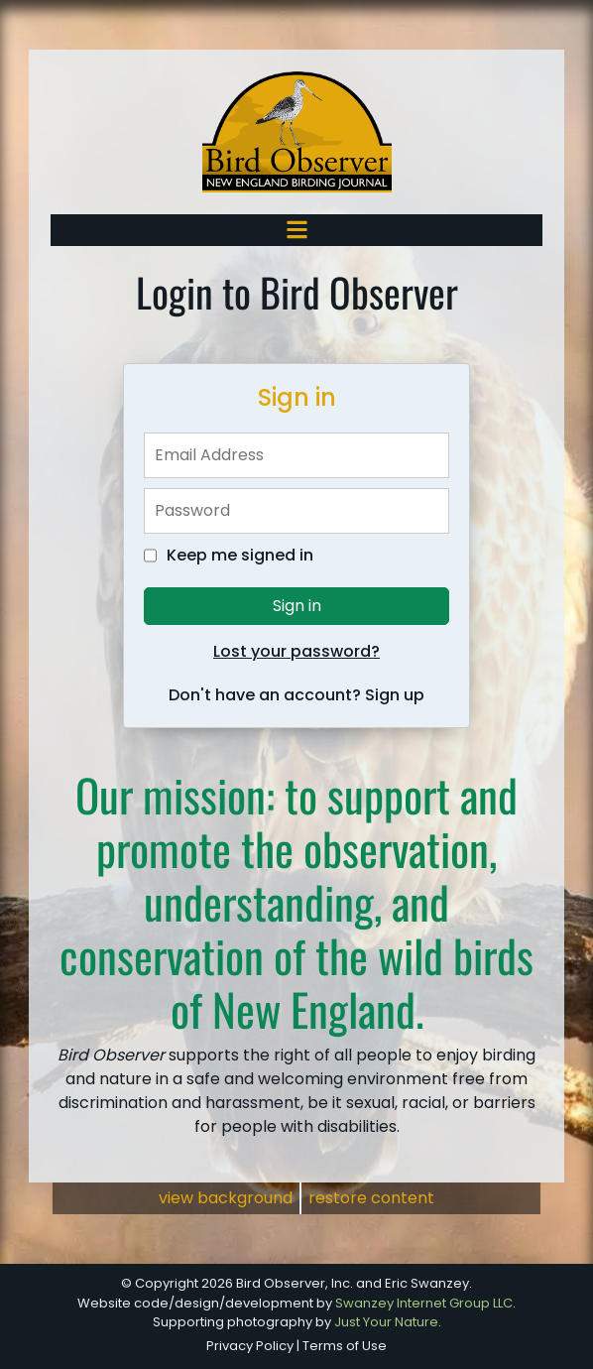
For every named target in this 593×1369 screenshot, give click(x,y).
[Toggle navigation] (297, 229)
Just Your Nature (386, 1321)
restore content (371, 1197)
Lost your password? (296, 651)
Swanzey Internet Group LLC (424, 1303)
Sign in (297, 605)
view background (226, 1197)
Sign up (394, 695)
